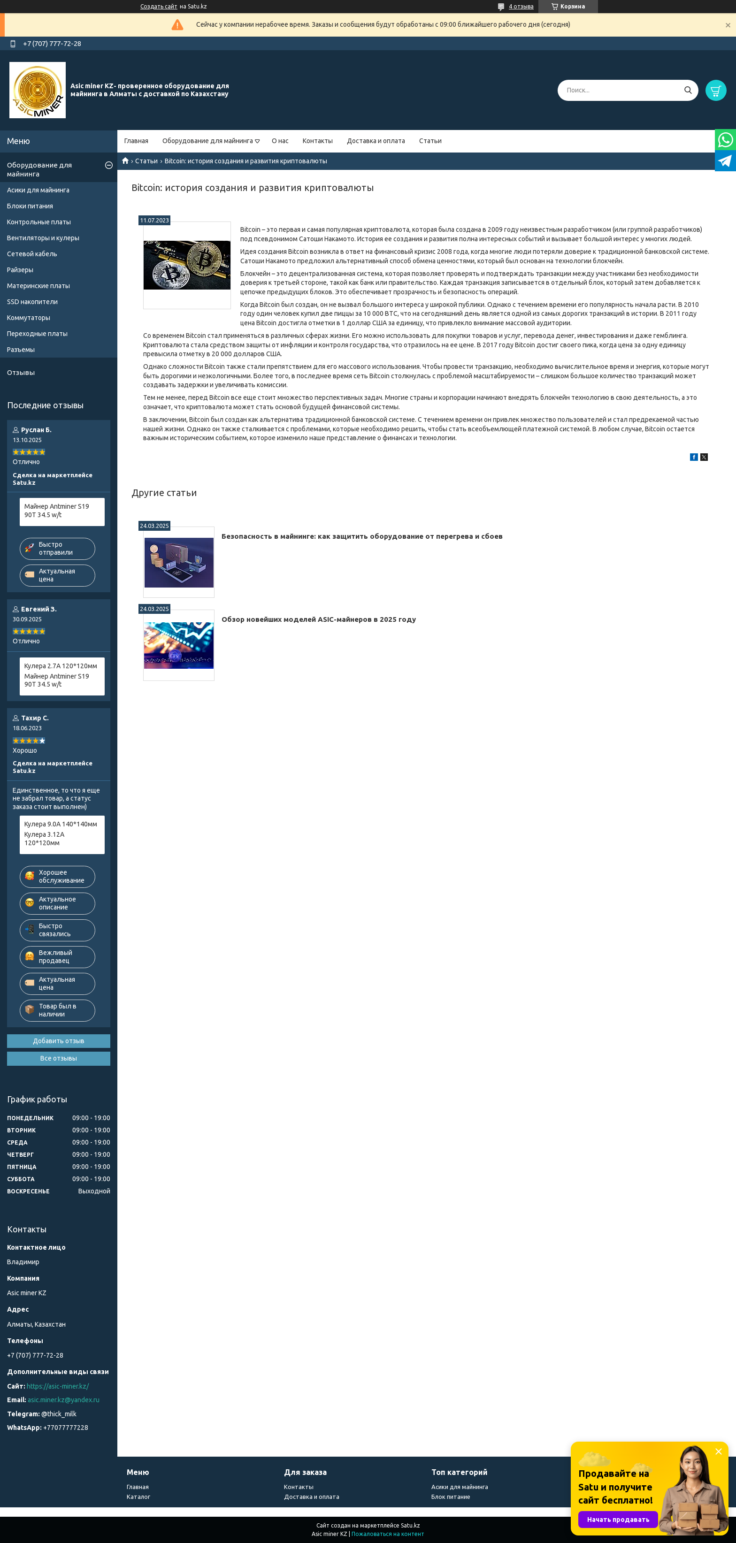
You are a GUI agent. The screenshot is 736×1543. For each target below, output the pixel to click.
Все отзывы (58, 1058)
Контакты (318, 141)
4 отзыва (521, 6)
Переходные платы (37, 333)
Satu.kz (410, 1525)
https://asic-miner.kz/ (58, 1386)
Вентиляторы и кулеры (43, 238)
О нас (280, 141)
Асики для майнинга (38, 190)
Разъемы (21, 349)
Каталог (138, 1496)
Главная (136, 141)
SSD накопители (32, 302)
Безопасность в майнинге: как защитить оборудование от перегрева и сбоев (362, 536)
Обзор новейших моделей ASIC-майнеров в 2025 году (319, 619)
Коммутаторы (28, 317)
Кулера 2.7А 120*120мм (60, 666)
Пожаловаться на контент (388, 1534)
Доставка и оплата (376, 141)
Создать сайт (158, 6)
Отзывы (21, 372)
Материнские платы (38, 286)
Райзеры (20, 270)
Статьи (430, 141)
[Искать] (687, 90)
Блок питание (450, 1496)
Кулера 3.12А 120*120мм (44, 839)
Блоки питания (30, 206)
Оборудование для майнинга (207, 141)
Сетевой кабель (32, 254)
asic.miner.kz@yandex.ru (64, 1400)
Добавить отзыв (58, 1041)
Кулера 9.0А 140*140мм (60, 824)
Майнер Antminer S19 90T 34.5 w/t (56, 511)
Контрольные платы (39, 222)
